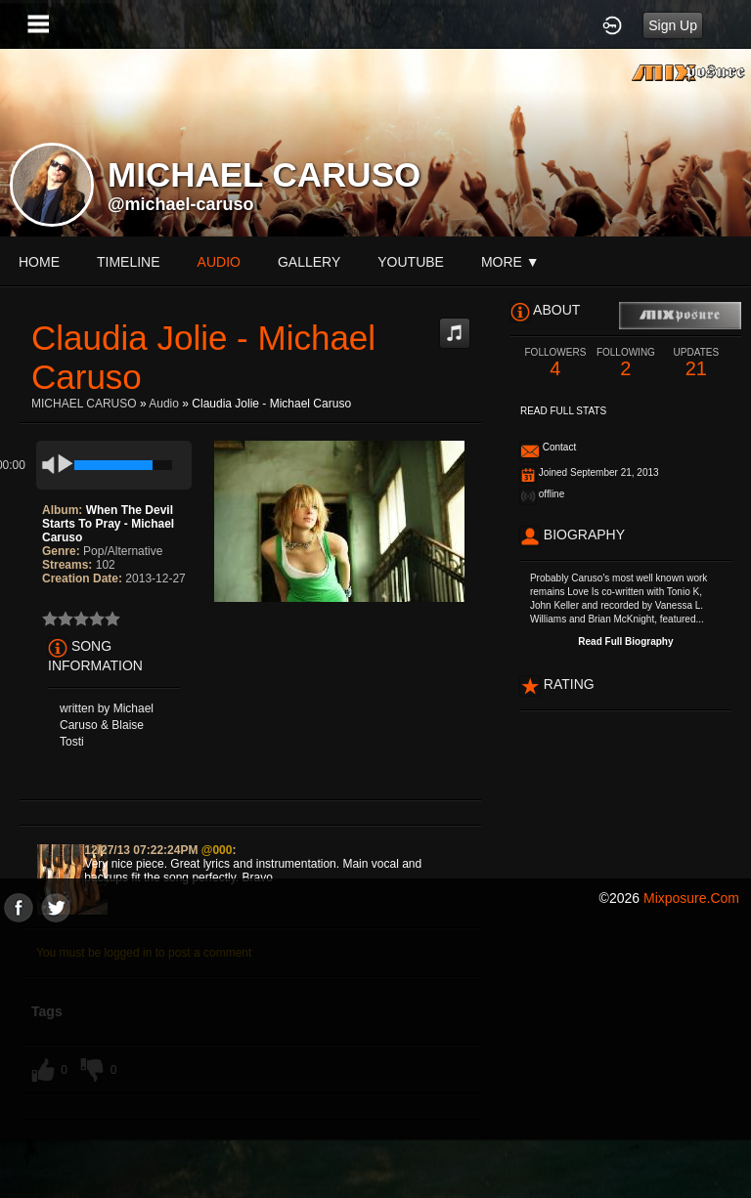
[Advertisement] (375, 1059)
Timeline (128, 262)
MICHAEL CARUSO (84, 403)
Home (39, 262)
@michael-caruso (181, 204)
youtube (410, 262)
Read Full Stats (563, 411)
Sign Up (672, 25)
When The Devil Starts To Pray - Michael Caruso (108, 523)
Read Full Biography (625, 641)
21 (696, 363)
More (510, 262)
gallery (309, 262)
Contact (559, 447)
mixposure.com (691, 898)
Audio (164, 403)
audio (219, 262)
